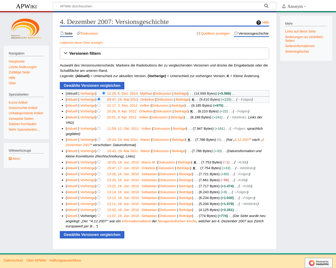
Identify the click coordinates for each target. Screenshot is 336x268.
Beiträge (180, 93)
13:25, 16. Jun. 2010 (123, 180)
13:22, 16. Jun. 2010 (123, 186)
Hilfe (262, 22)
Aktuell (72, 99)
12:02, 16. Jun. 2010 (123, 210)
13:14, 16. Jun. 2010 (123, 192)
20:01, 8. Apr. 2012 (122, 117)
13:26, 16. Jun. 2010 (123, 174)
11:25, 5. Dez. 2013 (122, 93)
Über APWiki (36, 260)
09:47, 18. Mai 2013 (122, 99)
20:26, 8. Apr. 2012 (122, 111)
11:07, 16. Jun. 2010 (123, 216)
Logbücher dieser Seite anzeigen (81, 42)
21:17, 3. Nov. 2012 (122, 105)
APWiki (26, 6)
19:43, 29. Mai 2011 (122, 140)
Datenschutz (13, 260)
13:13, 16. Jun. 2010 (123, 198)
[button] (164, 53)
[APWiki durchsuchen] (164, 5)
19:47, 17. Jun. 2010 (123, 168)
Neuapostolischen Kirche (177, 221)
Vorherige (87, 93)
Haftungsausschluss (65, 260)
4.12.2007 (242, 140)
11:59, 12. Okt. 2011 (123, 128)
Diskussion (162, 93)
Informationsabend (136, 221)
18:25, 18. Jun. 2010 (123, 162)
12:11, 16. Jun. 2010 (123, 204)
